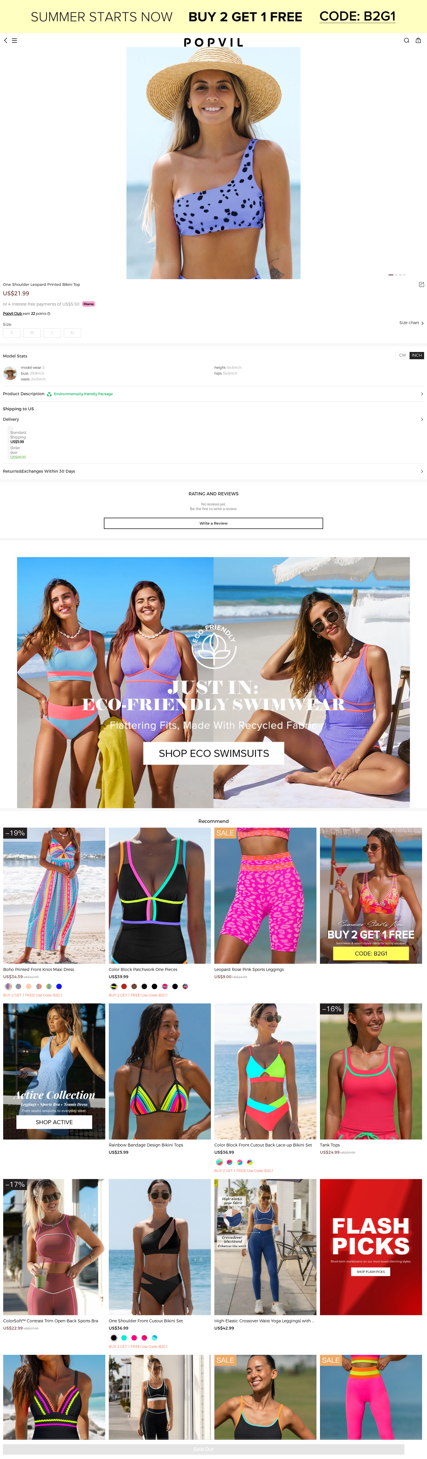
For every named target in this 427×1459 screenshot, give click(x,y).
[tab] (402, 355)
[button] (213, 394)
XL (72, 332)
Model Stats (15, 356)
